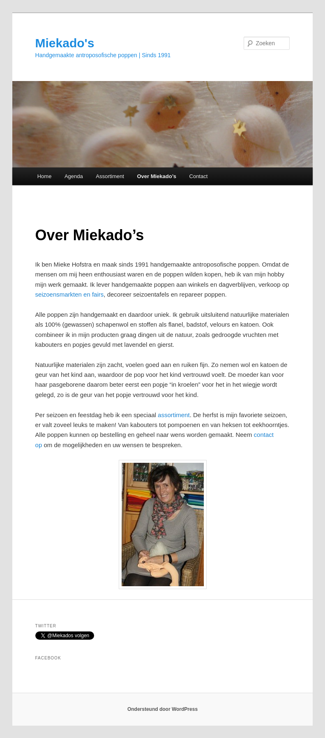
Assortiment (110, 176)
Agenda (74, 176)
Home (44, 176)
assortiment (174, 414)
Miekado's (65, 43)
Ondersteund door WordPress (162, 709)
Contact (198, 176)
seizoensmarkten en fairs (69, 294)
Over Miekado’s (156, 176)
